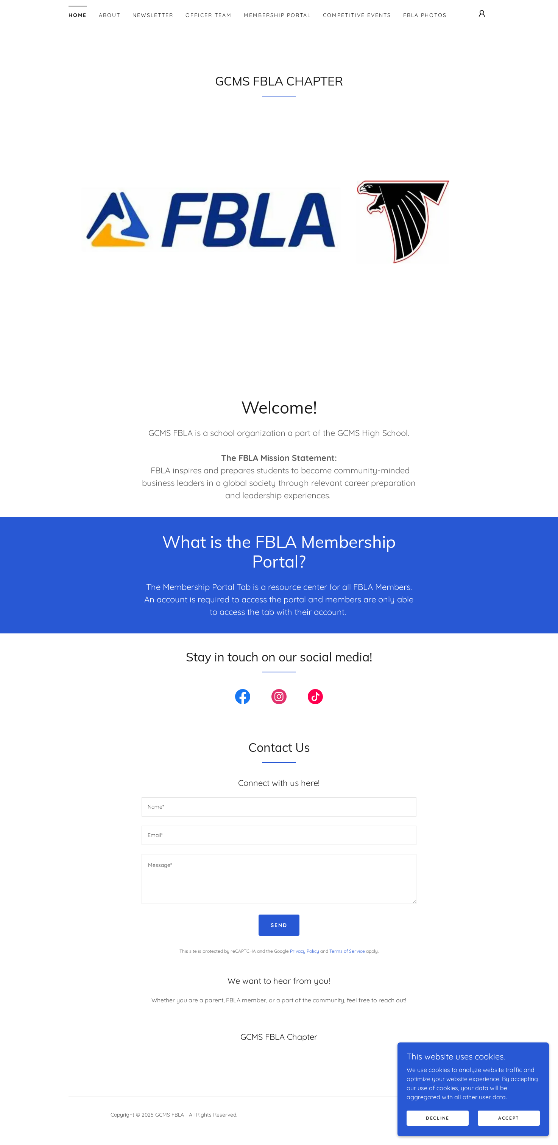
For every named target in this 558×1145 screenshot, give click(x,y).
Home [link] (78, 15)
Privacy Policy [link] (304, 951)
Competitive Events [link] (357, 15)
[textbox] (279, 807)
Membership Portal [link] (277, 15)
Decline (437, 1128)
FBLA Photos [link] (425, 15)
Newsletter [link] (152, 15)
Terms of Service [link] (347, 951)
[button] (481, 13)
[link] (242, 698)
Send (279, 925)
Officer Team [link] (208, 15)
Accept (508, 1128)
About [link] (109, 15)
